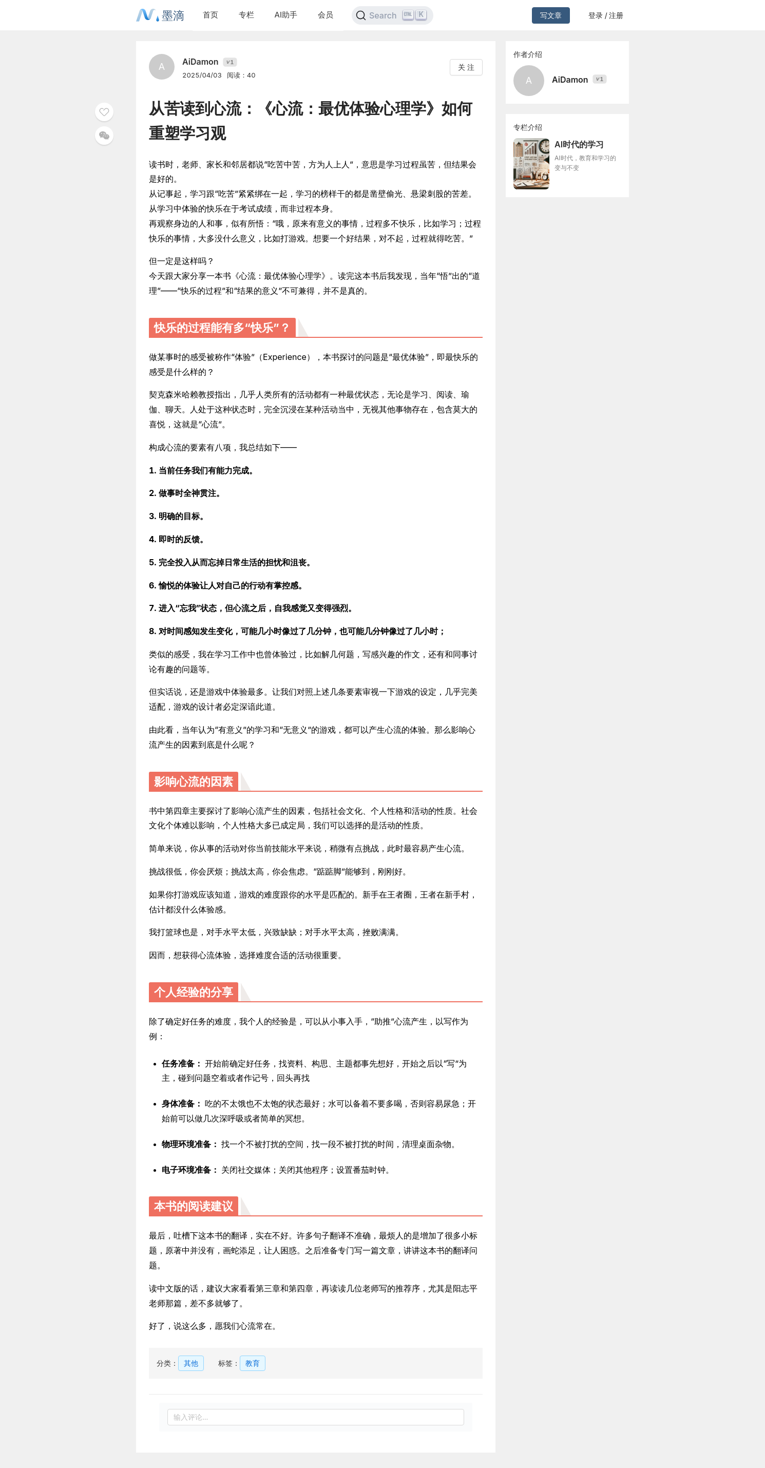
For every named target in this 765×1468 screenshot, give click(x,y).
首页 (210, 15)
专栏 (246, 15)
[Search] (392, 15)
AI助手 (286, 15)
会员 (325, 15)
